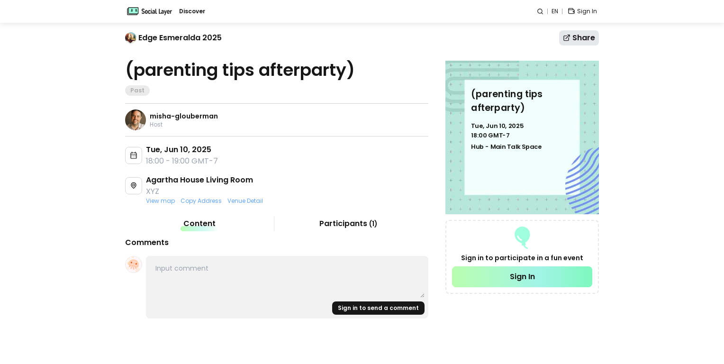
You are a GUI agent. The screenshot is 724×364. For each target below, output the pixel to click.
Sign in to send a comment (378, 308)
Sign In (522, 276)
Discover (192, 11)
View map (160, 201)
